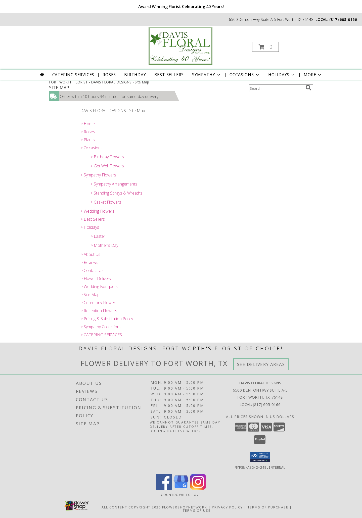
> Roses (87, 131)
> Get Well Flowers (107, 166)
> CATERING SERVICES (101, 335)
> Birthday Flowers (107, 157)
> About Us (90, 254)
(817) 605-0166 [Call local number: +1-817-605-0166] (343, 19)
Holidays (281, 74)
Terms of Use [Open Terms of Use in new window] (197, 510)
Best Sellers (169, 74)
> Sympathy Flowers (98, 175)
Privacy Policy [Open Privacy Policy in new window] (227, 507)
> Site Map (90, 294)
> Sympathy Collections (100, 326)
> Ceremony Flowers (98, 302)
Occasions (245, 74)
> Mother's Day (104, 245)
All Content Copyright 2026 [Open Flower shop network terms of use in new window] (131, 507)
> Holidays (89, 227)
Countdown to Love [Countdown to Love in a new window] (181, 494)
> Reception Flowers (98, 310)
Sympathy (206, 74)
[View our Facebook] (164, 488)
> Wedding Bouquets (99, 286)
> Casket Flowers (105, 202)
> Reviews (89, 262)
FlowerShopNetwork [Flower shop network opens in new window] (184, 507)
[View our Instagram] (198, 488)
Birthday (135, 74)
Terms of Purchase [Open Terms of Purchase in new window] (268, 507)
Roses (109, 74)
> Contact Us (92, 270)
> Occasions (91, 148)
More (313, 74)
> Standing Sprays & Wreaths (116, 193)
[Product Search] (276, 88)
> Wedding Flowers (97, 211)
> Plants (87, 140)
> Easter (97, 236)
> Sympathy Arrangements (113, 184)
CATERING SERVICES (73, 74)
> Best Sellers (92, 219)
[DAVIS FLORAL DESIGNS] (180, 45)
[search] (308, 88)
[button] (265, 47)
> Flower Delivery (95, 278)
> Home (87, 123)
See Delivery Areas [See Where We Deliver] (261, 364)
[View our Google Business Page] (181, 488)
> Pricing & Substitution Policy (106, 318)
